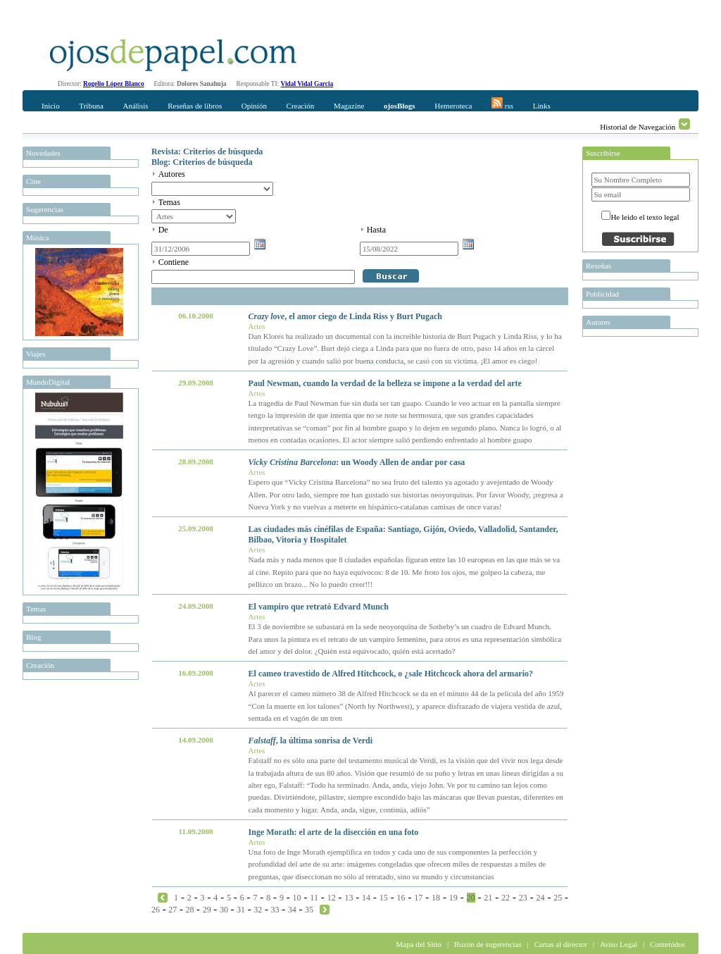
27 (172, 910)
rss (502, 103)
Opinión (254, 105)
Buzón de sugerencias (488, 944)
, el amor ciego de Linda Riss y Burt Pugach (345, 316)
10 (297, 898)
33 (275, 910)
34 (292, 910)
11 (314, 898)
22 (505, 898)
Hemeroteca (453, 105)
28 (189, 910)
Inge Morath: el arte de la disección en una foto (334, 832)
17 (418, 898)
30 (224, 910)
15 (384, 898)
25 (557, 898)
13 (348, 898)
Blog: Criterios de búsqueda (202, 162)
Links (542, 105)
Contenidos (667, 944)
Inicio (51, 105)
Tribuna (91, 105)
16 (401, 898)
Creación (301, 105)
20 (471, 898)
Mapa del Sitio (418, 944)
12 (331, 898)
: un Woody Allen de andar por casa (357, 462)
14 (366, 898)
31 (241, 910)
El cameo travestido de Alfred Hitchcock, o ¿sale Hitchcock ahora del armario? (391, 674)
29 (207, 910)
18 (436, 898)
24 (540, 898)
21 (488, 898)
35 (309, 910)
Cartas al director (560, 944)
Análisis (135, 105)
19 (453, 898)
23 (523, 898)
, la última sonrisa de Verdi (310, 740)
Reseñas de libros (195, 105)
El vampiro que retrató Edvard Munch (319, 607)
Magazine (349, 105)
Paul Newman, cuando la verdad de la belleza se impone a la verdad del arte (385, 383)
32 (257, 910)
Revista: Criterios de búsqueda (207, 151)
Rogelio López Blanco (113, 83)
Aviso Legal (618, 944)
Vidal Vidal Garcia (307, 83)
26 (155, 910)
